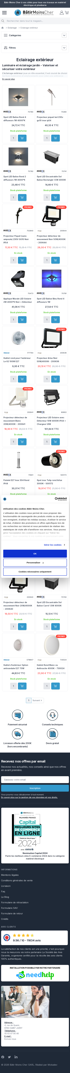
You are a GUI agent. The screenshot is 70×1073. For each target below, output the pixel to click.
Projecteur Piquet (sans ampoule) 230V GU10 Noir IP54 (16, 239)
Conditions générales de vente (17, 880)
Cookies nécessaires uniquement (35, 571)
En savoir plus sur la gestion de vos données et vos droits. (29, 797)
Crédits (4, 919)
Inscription (35, 788)
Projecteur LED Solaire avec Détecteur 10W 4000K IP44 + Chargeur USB (51, 420)
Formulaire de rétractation (14, 902)
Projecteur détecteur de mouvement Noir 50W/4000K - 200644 (51, 239)
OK (35, 553)
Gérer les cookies (53, 545)
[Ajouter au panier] (22, 138)
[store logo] (33, 12)
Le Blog (5, 897)
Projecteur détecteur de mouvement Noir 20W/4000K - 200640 (17, 605)
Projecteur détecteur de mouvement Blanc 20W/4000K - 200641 (15, 420)
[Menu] (4, 12)
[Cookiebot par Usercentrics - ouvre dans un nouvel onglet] (55, 499)
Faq (3, 891)
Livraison (5, 886)
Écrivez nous (10, 1039)
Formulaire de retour (12, 913)
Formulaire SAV (9, 908)
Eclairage (12, 28)
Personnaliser (35, 562)
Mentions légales (10, 875)
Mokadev (52, 1064)
